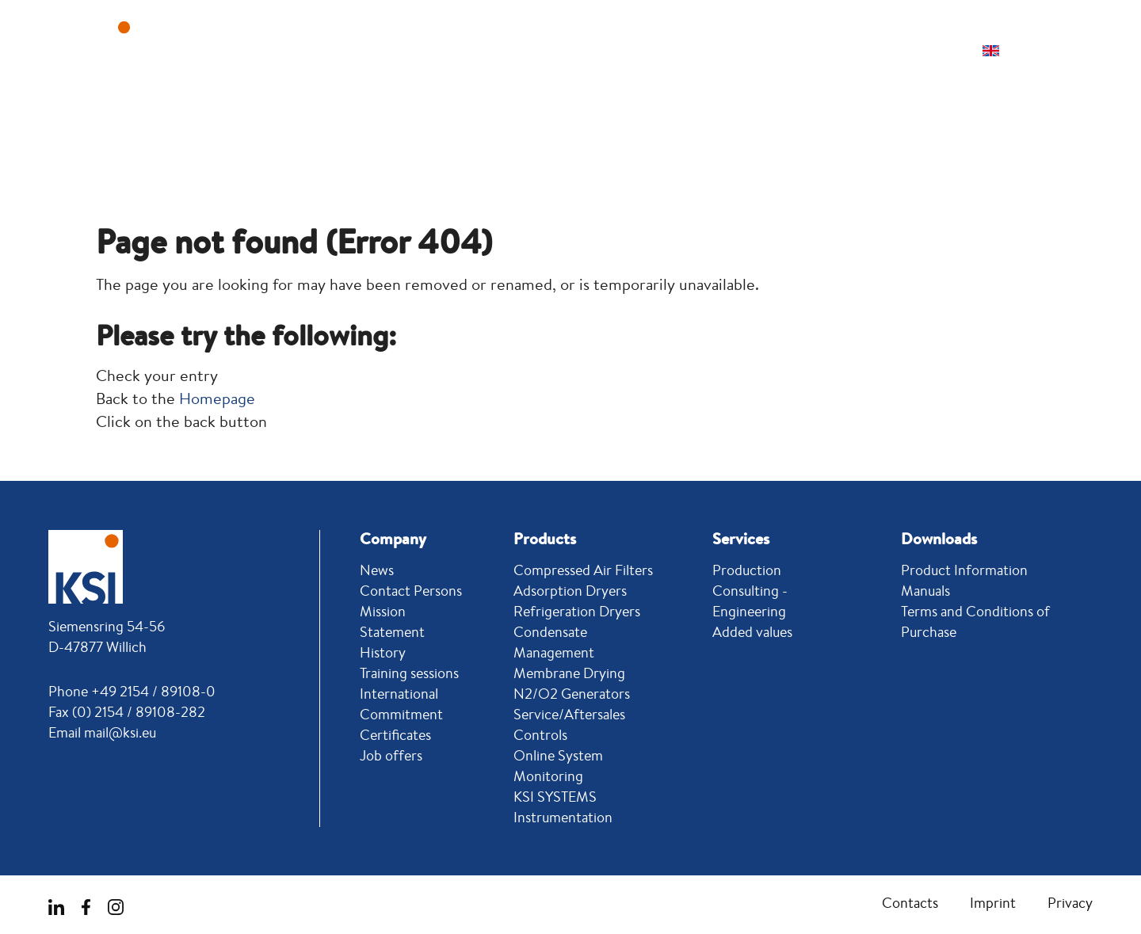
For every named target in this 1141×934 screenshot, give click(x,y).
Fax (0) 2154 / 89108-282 (126, 711)
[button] (1054, 50)
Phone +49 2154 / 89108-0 (132, 690)
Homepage (217, 398)
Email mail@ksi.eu (102, 731)
